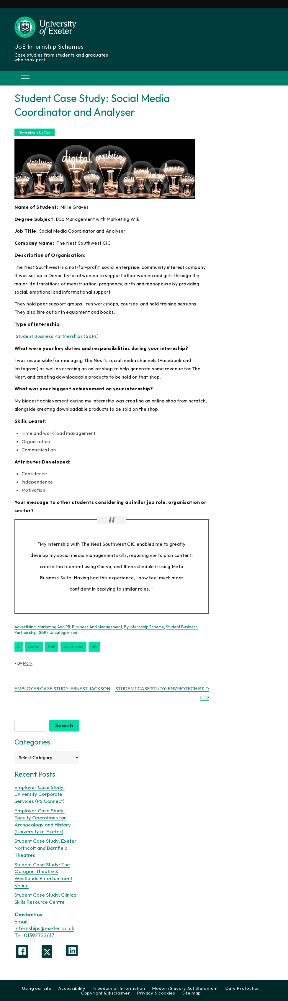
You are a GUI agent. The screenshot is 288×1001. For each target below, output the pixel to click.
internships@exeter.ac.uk (44, 928)
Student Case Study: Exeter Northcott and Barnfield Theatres (45, 848)
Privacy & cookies (156, 993)
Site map (191, 993)
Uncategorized (63, 632)
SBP (51, 646)
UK (94, 646)
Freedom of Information (118, 988)
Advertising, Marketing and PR (42, 626)
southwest (73, 646)
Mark (27, 663)
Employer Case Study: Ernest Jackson (62, 688)
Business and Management (97, 626)
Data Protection (242, 988)
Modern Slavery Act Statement (185, 988)
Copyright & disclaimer (105, 993)
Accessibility (71, 988)
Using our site (37, 988)
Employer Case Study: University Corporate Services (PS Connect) (39, 794)
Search (64, 725)
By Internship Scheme (144, 626)
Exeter (34, 646)
